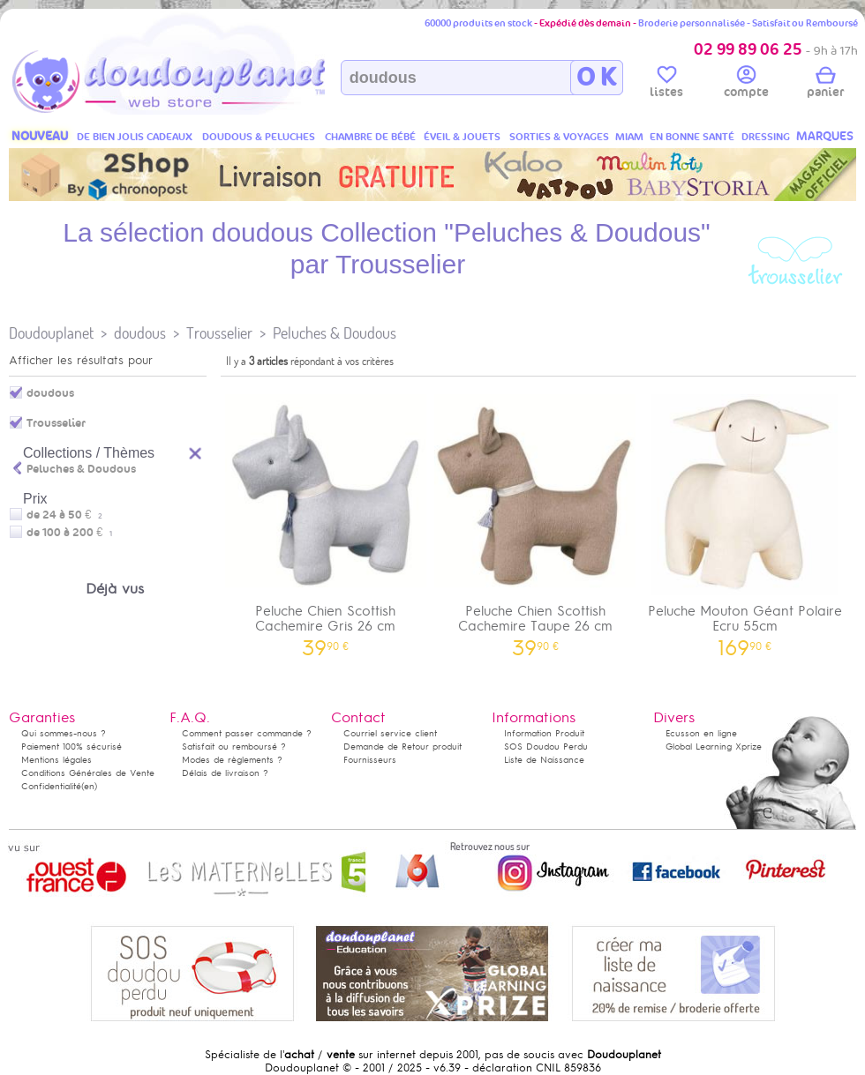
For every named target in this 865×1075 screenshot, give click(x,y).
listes (666, 85)
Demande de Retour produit (402, 746)
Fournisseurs (369, 760)
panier (825, 85)
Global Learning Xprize (714, 746)
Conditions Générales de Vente (87, 773)
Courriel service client (390, 733)
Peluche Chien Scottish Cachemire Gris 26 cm (326, 519)
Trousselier (219, 333)
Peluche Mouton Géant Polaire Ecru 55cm (745, 519)
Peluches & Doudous (334, 333)
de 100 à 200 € (69, 533)
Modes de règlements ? (232, 760)
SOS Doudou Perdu (546, 746)
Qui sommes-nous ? (63, 733)
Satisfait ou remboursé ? (234, 746)
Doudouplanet (51, 333)
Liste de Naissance (544, 760)
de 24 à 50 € (64, 515)
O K (596, 77)
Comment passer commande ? (247, 733)
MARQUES (825, 136)
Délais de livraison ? (225, 773)
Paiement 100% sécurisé (71, 746)
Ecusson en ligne (701, 733)
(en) (89, 786)
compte (746, 85)
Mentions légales (56, 760)
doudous (140, 333)
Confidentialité (51, 786)
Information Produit (544, 733)
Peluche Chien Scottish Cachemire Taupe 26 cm (536, 519)
